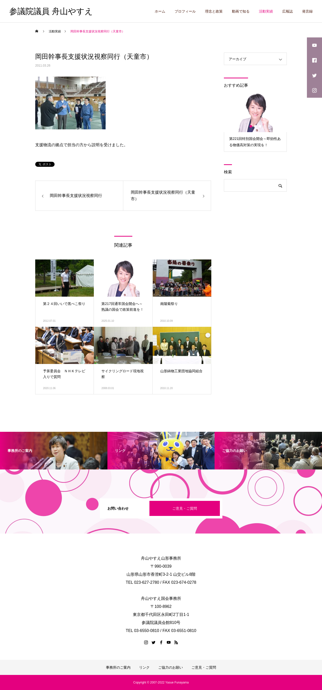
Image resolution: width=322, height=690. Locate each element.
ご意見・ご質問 (184, 508)
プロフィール (185, 11)
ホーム (160, 11)
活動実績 (266, 11)
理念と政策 (214, 11)
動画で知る (241, 11)
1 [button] (251, 126)
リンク (144, 667)
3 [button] (260, 126)
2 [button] (255, 126)
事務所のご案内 (118, 667)
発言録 (307, 11)
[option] (255, 121)
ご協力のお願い (170, 667)
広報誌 (287, 11)
